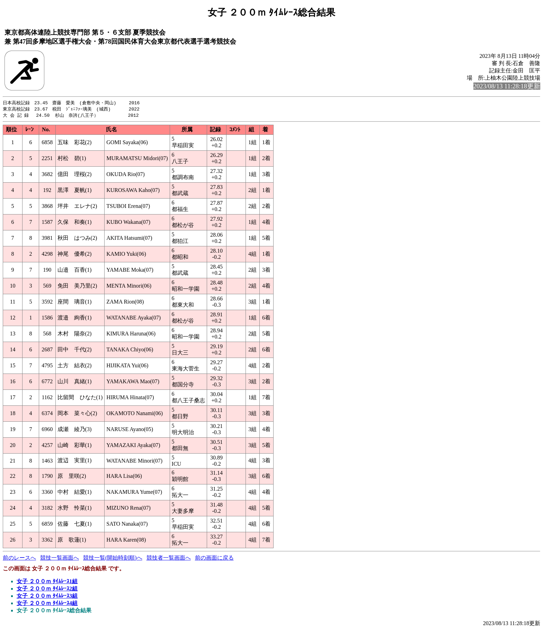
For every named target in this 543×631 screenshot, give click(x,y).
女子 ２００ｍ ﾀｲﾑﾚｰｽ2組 (47, 590)
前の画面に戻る (214, 559)
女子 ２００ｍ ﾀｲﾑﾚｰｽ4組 (47, 604)
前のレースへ (19, 559)
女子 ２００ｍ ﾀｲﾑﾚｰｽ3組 (47, 597)
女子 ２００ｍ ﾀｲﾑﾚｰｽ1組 (47, 582)
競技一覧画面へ (59, 559)
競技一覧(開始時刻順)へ (112, 559)
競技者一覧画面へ (168, 559)
